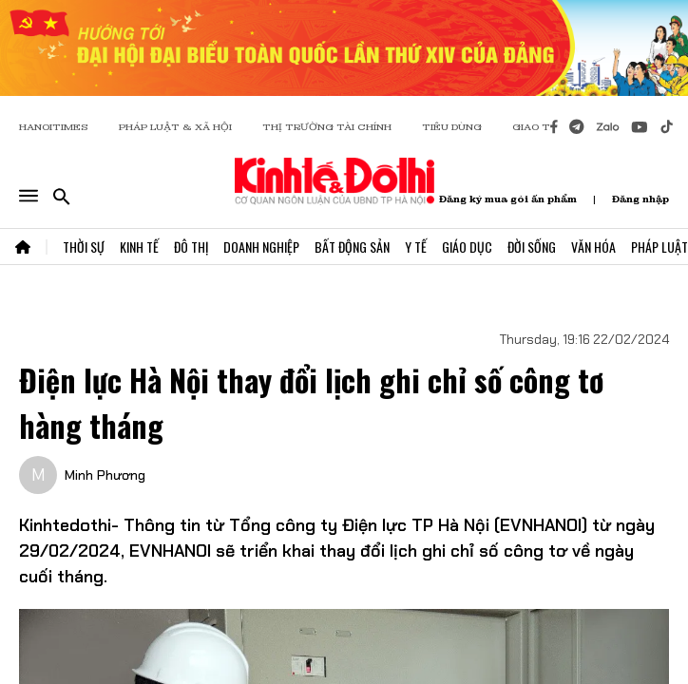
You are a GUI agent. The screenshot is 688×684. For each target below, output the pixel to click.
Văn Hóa (593, 246)
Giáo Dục (467, 246)
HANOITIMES (53, 127)
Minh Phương (105, 475)
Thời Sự (84, 246)
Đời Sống (531, 246)
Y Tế (416, 246)
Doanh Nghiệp (261, 246)
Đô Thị (191, 246)
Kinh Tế (139, 246)
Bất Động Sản (352, 246)
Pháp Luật (659, 246)
